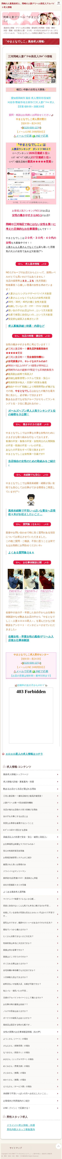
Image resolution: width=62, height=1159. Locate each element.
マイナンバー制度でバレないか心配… (19, 899)
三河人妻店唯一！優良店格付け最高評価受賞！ (23, 796)
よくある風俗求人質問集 (14, 892)
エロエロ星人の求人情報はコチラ (24, 754)
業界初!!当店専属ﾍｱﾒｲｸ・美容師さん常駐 (20, 878)
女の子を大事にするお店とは (15, 816)
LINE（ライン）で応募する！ (16, 1108)
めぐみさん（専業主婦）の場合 (16, 1066)
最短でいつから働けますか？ (15, 929)
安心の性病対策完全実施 (13, 851)
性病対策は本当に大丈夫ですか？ (17, 943)
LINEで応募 (41, 135)
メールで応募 (24, 135)
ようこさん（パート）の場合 (15, 1039)
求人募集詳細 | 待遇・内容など (26, 326)
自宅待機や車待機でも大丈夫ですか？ (19, 970)
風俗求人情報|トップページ (15, 774)
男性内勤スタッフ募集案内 (21, 1129)
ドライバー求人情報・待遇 (21, 1125)
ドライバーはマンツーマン (14, 871)
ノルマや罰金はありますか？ (15, 1011)
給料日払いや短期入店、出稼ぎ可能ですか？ (22, 984)
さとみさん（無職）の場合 (14, 1073)
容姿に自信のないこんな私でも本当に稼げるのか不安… (27, 906)
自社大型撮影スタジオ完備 (14, 885)
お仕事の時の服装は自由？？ (15, 1004)
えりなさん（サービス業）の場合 (17, 1086)
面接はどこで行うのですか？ (15, 957)
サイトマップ (16, 1148)
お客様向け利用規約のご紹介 (16, 1101)
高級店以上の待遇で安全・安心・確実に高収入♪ (25, 837)
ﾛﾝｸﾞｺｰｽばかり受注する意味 (15, 830)
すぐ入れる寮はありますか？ (15, 963)
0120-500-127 (31, 127)
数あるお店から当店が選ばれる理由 (19, 789)
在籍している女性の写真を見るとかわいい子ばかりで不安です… (28, 914)
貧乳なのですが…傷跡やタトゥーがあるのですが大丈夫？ (28, 923)
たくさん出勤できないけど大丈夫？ (18, 936)
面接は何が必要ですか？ (13, 950)
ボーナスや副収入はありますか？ (17, 1018)
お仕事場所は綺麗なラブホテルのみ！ (19, 844)
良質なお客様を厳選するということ (18, 823)
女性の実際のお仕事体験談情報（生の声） (22, 1032)
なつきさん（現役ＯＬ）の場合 (16, 1052)
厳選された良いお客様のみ (14, 864)
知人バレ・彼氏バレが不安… (15, 991)
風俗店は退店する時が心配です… (17, 1025)
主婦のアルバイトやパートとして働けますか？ (23, 998)
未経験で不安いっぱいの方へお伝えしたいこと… (25, 1093)
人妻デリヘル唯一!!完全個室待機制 (18, 803)
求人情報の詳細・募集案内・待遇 (18, 781)
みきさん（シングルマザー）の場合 (18, 1059)
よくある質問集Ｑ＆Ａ (21, 552)
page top (58, 1146)
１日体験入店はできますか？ (15, 977)
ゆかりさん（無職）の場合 (14, 1080)
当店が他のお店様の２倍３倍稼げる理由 (20, 809)
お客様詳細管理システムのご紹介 (17, 857)
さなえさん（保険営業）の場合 (16, 1046)
